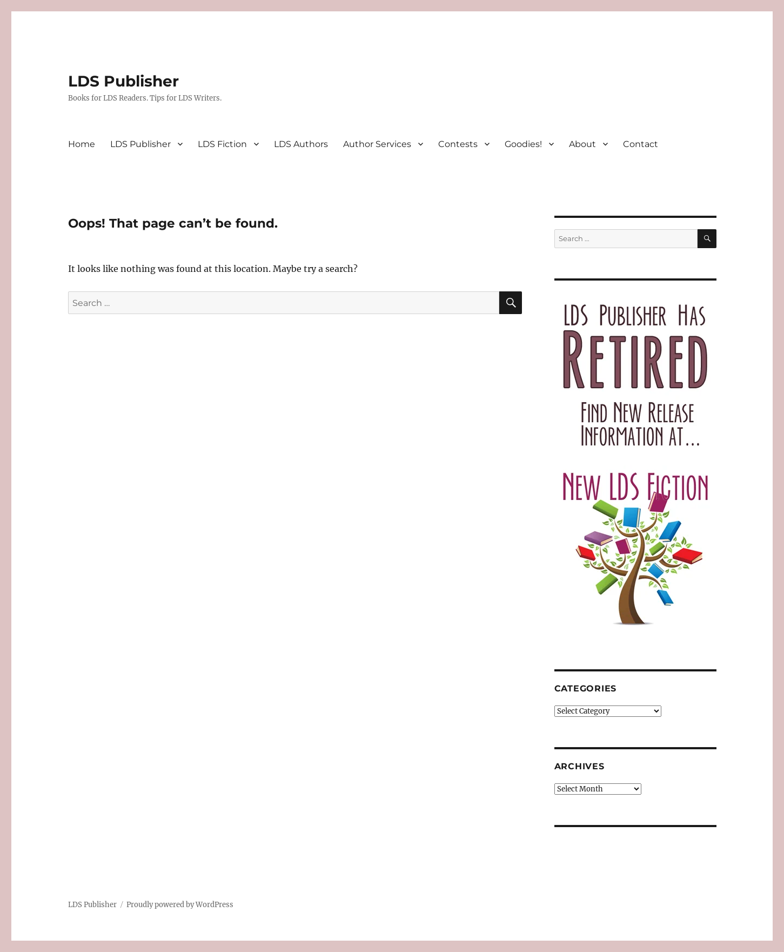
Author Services (377, 144)
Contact (640, 144)
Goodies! (523, 144)
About (582, 144)
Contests (458, 144)
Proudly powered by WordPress (179, 904)
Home (81, 144)
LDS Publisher (123, 81)
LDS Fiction (222, 144)
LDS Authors (301, 144)
